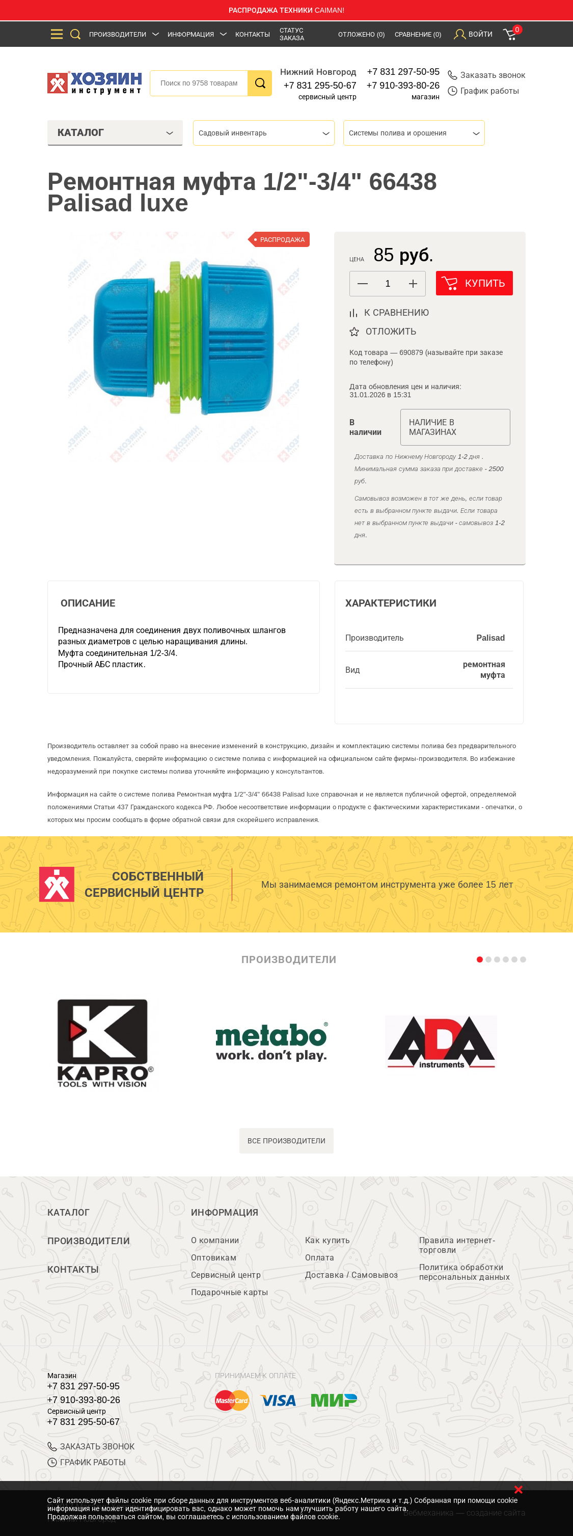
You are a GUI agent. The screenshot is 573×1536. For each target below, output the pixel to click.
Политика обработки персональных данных (464, 1272)
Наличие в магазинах (432, 427)
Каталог (68, 1213)
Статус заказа (292, 34)
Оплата (320, 1257)
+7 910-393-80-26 (403, 85)
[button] (412, 283)
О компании (215, 1240)
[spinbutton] (387, 284)
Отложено (361, 34)
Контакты (252, 34)
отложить (391, 331)
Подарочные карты (229, 1292)
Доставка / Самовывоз (351, 1275)
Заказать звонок (487, 75)
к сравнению (396, 313)
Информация (191, 34)
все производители (286, 1141)
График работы (483, 91)
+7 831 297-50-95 (403, 72)
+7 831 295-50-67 (320, 85)
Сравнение (418, 34)
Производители (117, 34)
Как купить (327, 1240)
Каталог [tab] (116, 132)
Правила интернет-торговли (457, 1245)
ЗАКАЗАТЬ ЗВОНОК (90, 1446)
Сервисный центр (226, 1275)
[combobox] (264, 133)
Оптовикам (214, 1257)
